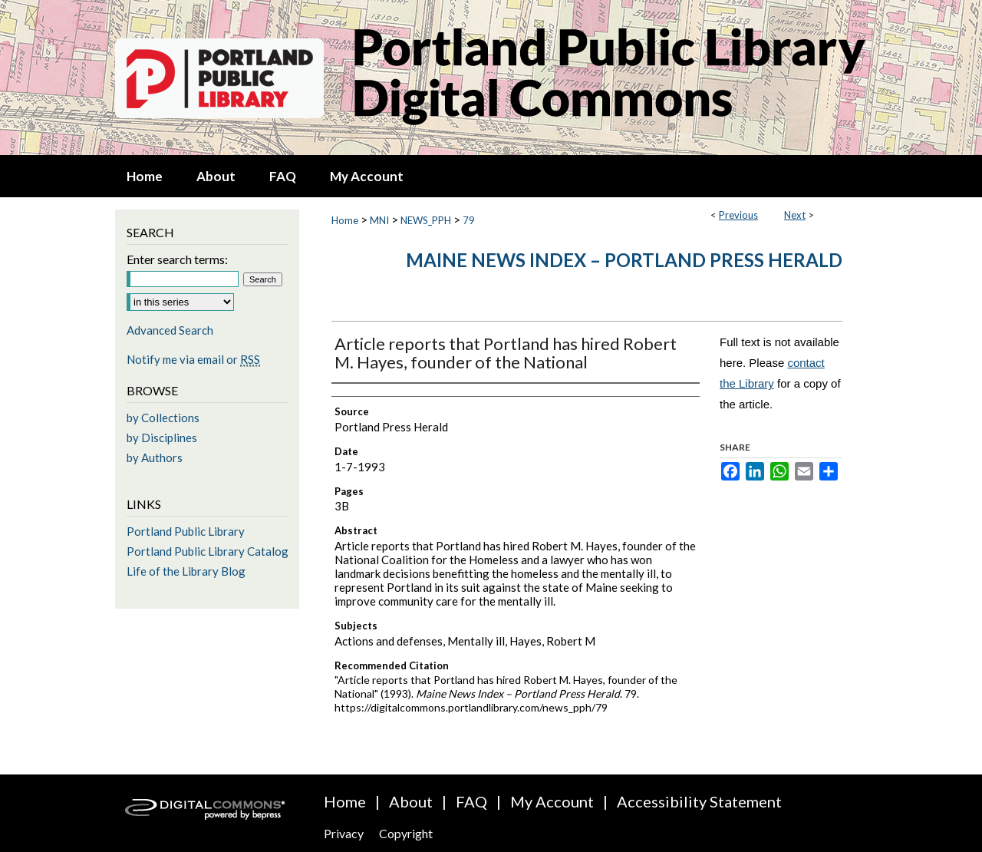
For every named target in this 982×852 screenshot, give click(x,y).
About (411, 801)
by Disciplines (162, 437)
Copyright (406, 833)
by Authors (155, 457)
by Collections (163, 417)
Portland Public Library (186, 531)
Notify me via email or (193, 359)
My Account (552, 801)
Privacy (344, 833)
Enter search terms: (177, 259)
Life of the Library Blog (186, 571)
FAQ (471, 801)
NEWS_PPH (425, 220)
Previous (738, 215)
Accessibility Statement (699, 801)
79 (469, 220)
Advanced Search (170, 330)
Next (795, 215)
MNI (379, 220)
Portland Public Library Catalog (207, 551)
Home (344, 220)
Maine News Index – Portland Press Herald (624, 260)
